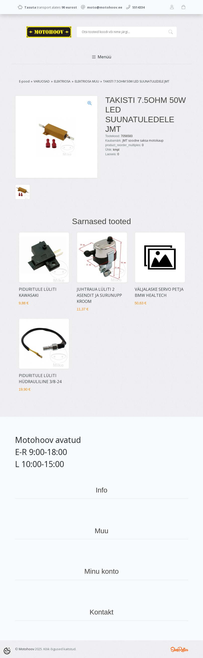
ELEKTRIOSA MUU (87, 81)
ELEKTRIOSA (62, 81)
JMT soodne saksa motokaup (143, 140)
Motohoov (26, 649)
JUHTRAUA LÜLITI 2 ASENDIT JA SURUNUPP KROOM (99, 295)
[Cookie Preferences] (7, 650)
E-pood (24, 81)
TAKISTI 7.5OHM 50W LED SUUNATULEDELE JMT (136, 81)
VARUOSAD (42, 81)
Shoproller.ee (179, 649)
